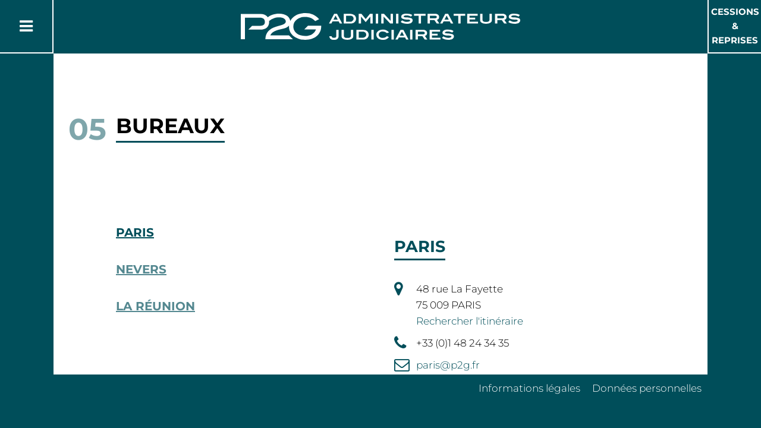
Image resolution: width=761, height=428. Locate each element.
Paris (135, 232)
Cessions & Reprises (735, 26)
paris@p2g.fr (448, 365)
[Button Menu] (26, 26)
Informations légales (529, 388)
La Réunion (155, 306)
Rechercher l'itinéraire (469, 321)
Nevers (141, 269)
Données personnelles (647, 388)
